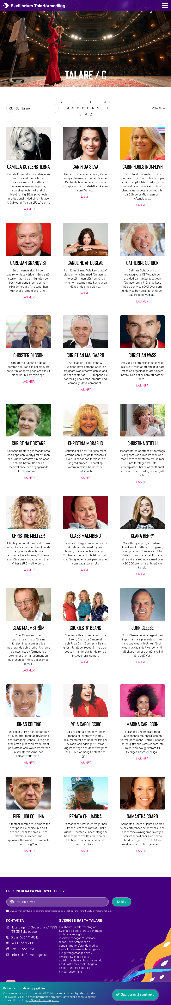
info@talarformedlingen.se (29, 955)
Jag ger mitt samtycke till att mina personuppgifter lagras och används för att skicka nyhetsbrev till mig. (61, 911)
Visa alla (158, 108)
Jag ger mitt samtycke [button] (137, 995)
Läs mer (28, 209)
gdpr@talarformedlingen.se (42, 1000)
